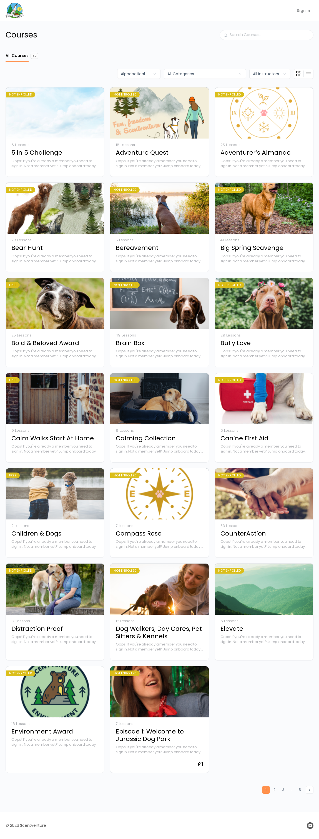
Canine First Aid (244, 438)
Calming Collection (146, 438)
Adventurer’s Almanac (255, 152)
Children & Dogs (36, 533)
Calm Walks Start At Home (52, 438)
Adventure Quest (142, 152)
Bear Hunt (27, 248)
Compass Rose (139, 533)
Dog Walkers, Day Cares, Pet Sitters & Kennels (159, 632)
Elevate (231, 628)
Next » (309, 790)
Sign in (303, 10)
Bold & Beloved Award (45, 343)
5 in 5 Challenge (36, 152)
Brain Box (130, 343)
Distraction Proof (37, 628)
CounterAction (243, 533)
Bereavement (137, 248)
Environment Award (42, 731)
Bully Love (235, 343)
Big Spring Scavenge (251, 248)
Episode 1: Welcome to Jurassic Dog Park (150, 735)
